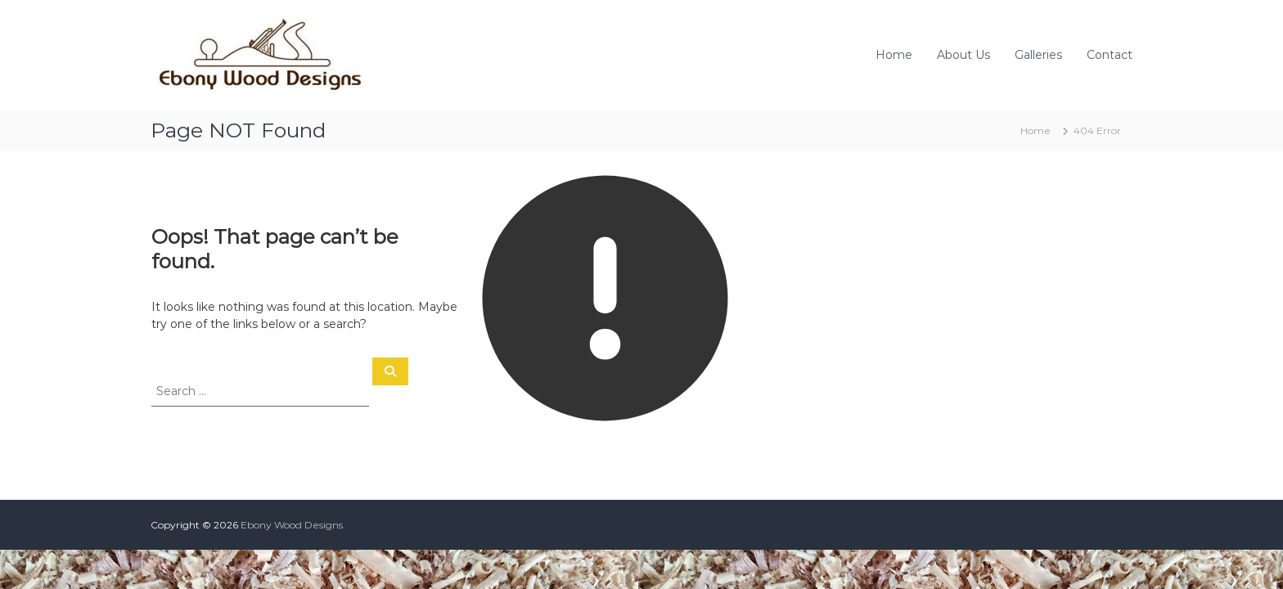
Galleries (1038, 54)
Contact (1109, 54)
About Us (963, 54)
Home (894, 54)
